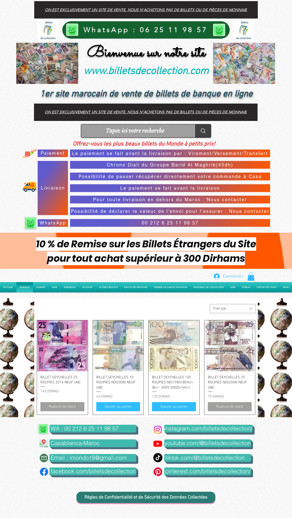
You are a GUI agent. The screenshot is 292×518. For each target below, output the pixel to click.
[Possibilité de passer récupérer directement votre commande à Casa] (170, 176)
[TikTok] (157, 457)
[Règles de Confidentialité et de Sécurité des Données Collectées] (145, 497)
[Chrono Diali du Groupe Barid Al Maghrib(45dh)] (170, 165)
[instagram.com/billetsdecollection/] (208, 429)
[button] (251, 276)
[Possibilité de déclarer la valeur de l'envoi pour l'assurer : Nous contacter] (170, 211)
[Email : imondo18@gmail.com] (93, 458)
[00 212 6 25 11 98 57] (170, 223)
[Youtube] (158, 443)
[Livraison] (53, 188)
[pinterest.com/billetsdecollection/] (207, 471)
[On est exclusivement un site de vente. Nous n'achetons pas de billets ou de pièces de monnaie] (146, 10)
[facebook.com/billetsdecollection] (93, 471)
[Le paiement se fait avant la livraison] (170, 188)
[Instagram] (158, 430)
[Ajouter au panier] (118, 406)
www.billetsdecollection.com (146, 71)
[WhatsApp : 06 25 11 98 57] (146, 30)
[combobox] (233, 308)
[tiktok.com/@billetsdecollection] (207, 458)
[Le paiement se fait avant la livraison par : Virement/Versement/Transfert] (170, 153)
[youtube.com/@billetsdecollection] (207, 443)
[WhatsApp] (53, 223)
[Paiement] (53, 153)
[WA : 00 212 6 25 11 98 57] (93, 429)
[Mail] (44, 458)
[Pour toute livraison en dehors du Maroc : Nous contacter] (170, 199)
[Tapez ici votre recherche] (135, 130)
